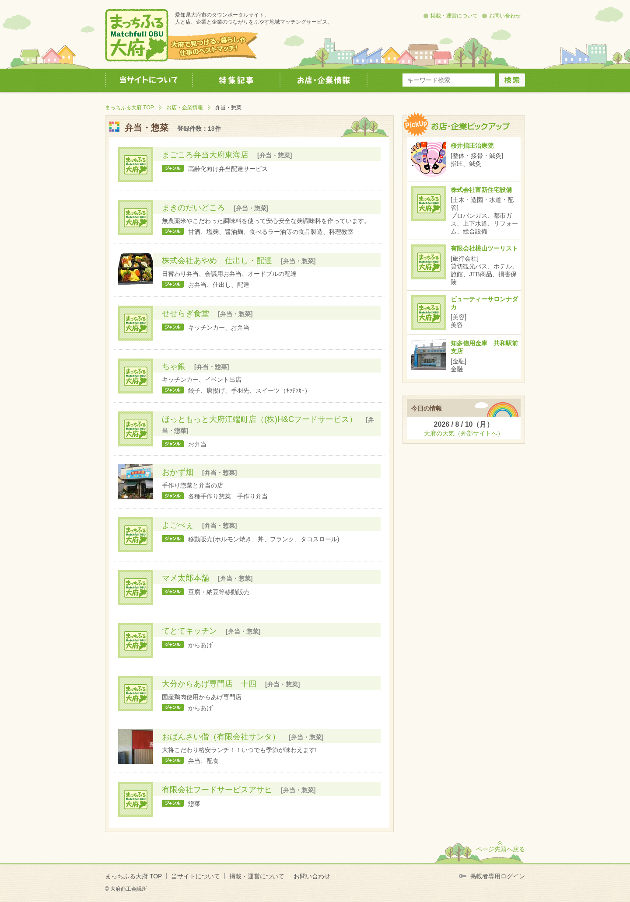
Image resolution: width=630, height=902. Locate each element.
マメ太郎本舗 (185, 578)
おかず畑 (177, 472)
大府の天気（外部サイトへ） (464, 433)
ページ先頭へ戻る (500, 849)
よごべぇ (177, 525)
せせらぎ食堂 (185, 313)
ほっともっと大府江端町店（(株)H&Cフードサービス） (259, 419)
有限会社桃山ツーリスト (484, 248)
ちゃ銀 (174, 366)
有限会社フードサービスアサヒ (217, 789)
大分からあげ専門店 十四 (209, 683)
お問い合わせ (505, 16)
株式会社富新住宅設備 (481, 189)
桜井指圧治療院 (472, 145)
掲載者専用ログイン (497, 876)
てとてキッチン (189, 631)
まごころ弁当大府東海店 (205, 154)
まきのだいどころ (193, 207)
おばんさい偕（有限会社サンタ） (221, 736)
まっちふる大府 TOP (129, 107)
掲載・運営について (454, 16)
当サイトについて (195, 876)
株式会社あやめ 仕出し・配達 (217, 260)
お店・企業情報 (184, 107)
